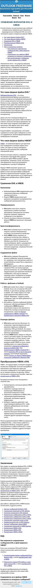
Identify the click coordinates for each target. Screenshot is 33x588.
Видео (14, 18)
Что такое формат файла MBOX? (15, 39)
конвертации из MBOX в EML (10, 491)
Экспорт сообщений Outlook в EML (15, 509)
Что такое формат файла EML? (14, 37)
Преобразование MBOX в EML (14, 43)
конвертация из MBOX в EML (10, 376)
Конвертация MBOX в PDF (12, 530)
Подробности (18, 586)
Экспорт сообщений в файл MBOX (15, 524)
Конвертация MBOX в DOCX (13, 532)
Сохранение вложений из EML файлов (17, 511)
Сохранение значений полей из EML (16, 520)
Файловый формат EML (8, 95)
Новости (16, 15)
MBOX (3, 144)
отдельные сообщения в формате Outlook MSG (16, 347)
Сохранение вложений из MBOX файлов (17, 526)
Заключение (8, 45)
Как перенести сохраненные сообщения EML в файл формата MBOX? (18, 50)
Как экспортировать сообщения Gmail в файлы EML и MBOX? (18, 59)
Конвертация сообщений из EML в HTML (17, 515)
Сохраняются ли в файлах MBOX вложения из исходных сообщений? (20, 55)
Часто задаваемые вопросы (13, 47)
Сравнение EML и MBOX (12, 41)
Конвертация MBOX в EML (12, 528)
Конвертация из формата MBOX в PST (16, 315)
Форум (27, 15)
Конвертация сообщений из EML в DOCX (17, 519)
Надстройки (7, 15)
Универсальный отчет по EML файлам (16, 522)
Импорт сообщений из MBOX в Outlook (15, 313)
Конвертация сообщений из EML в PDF (17, 517)
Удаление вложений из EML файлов (16, 513)
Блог (22, 15)
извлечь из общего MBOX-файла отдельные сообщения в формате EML (17, 356)
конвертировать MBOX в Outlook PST (16, 350)
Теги (19, 18)
